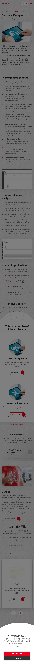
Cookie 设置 (17, 658)
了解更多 (17, 646)
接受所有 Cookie (17, 653)
